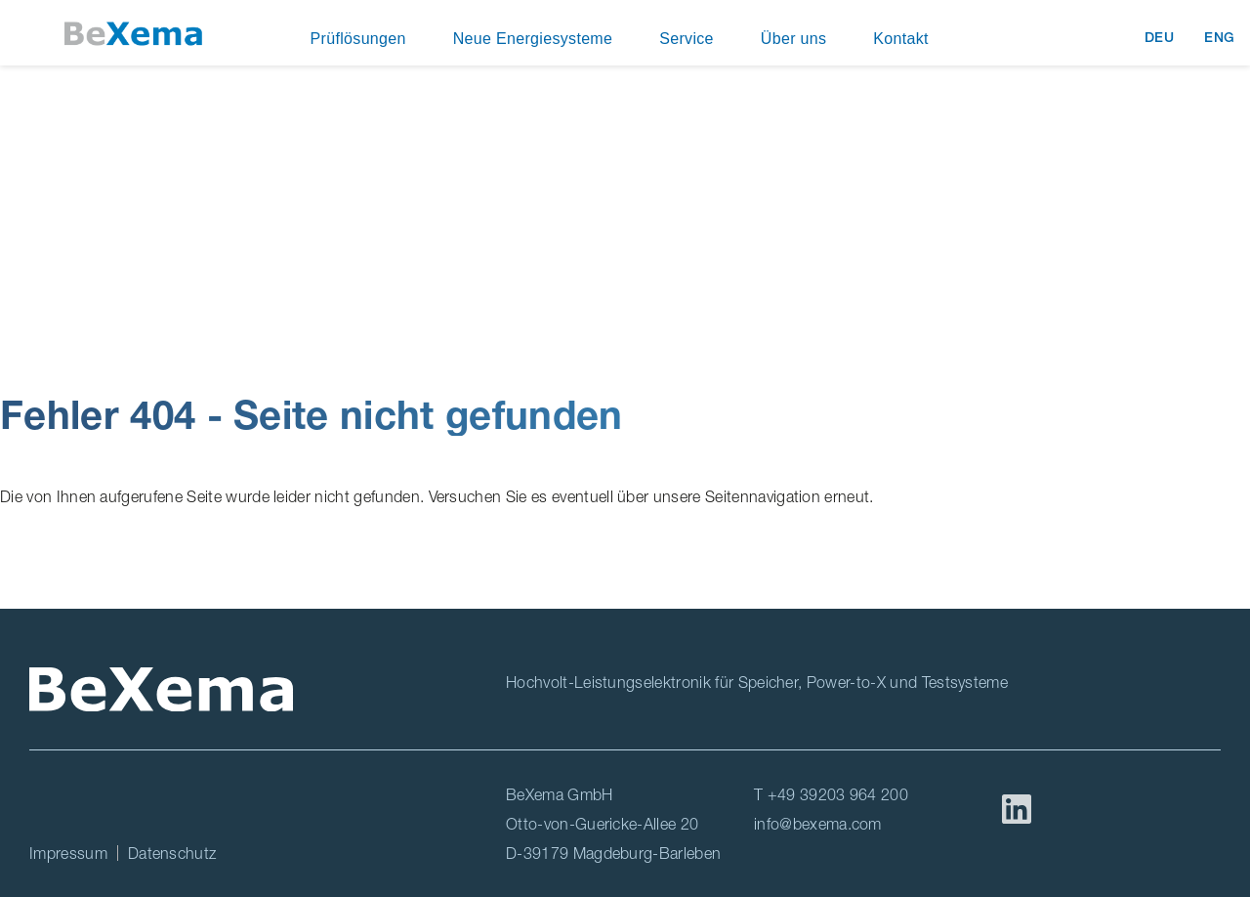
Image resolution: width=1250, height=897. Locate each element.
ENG (1219, 37)
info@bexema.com (818, 824)
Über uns (793, 38)
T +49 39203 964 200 (831, 794)
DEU (1162, 37)
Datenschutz (172, 853)
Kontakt (901, 38)
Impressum (68, 853)
